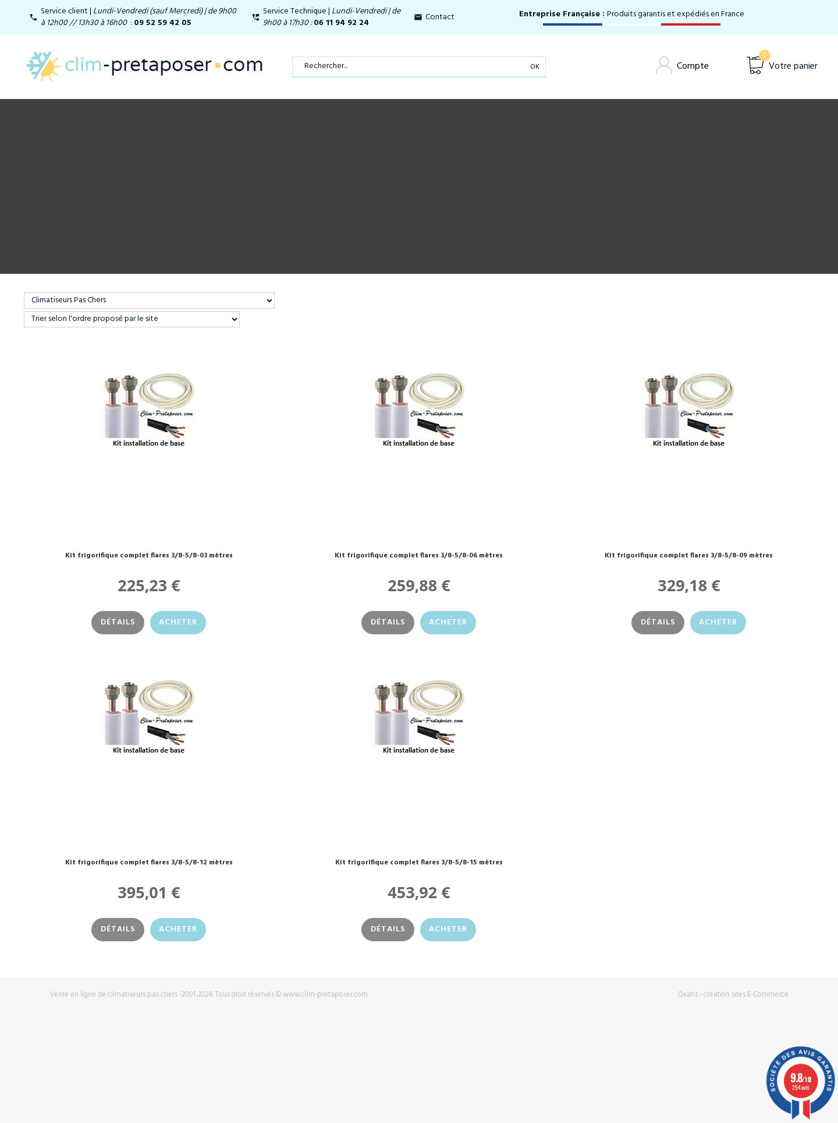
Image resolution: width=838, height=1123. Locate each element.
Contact (439, 17)
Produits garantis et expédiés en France (631, 14)
